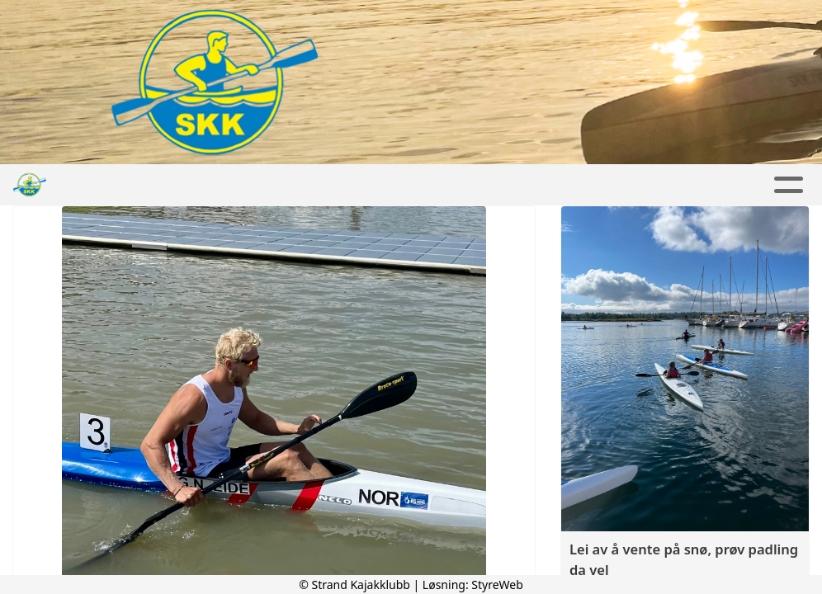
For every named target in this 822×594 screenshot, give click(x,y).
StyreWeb (497, 584)
